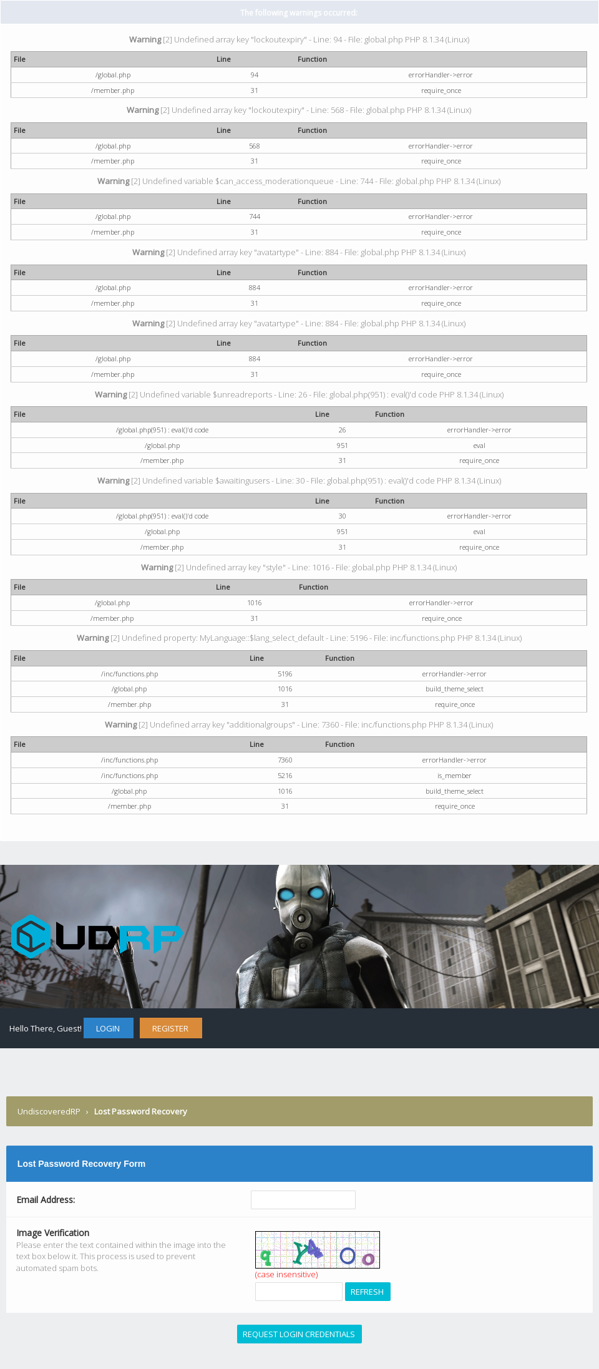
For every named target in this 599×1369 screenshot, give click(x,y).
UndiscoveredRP (48, 1111)
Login (108, 1028)
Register (170, 1028)
